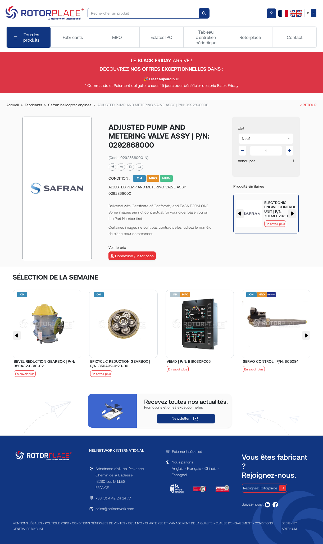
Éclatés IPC (161, 37)
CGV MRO (135, 523)
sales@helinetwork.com (114, 508)
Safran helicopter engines (69, 105)
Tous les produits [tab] (26, 37)
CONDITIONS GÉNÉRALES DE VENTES (98, 523)
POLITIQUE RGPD (57, 523)
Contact (294, 37)
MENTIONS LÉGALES (27, 523)
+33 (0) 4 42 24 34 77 (113, 498)
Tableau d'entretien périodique (205, 37)
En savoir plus (275, 223)
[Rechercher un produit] (143, 13)
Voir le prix (117, 247)
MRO (117, 37)
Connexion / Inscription (132, 256)
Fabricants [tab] (73, 37)
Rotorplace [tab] (250, 37)
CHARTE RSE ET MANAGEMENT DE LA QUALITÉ (179, 523)
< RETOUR (308, 105)
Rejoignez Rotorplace (264, 488)
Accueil (12, 105)
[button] (266, 139)
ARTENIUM (289, 528)
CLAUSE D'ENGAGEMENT (234, 523)
